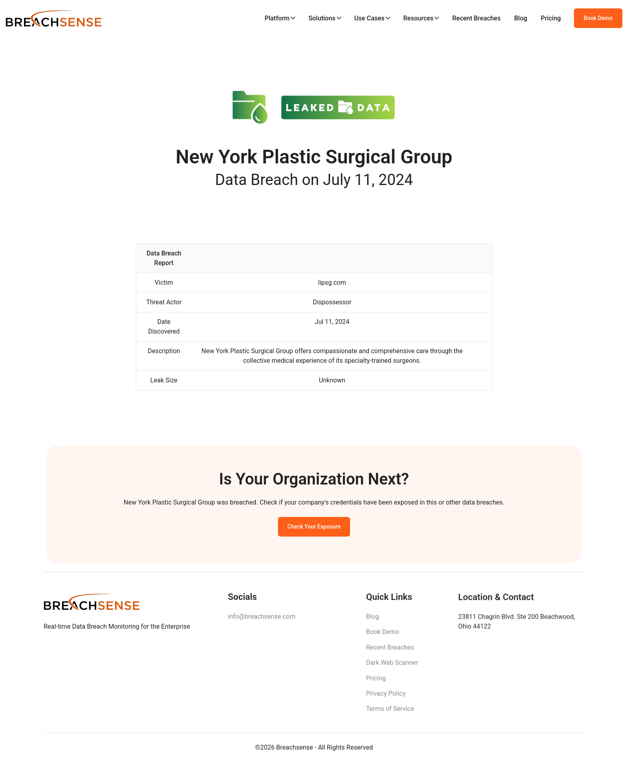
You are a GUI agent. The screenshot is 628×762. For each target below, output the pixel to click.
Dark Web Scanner (392, 666)
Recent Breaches (476, 18)
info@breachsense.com (261, 619)
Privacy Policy (386, 697)
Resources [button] (418, 18)
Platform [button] (277, 18)
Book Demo (598, 18)
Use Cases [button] (369, 18)
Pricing (551, 18)
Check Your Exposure (314, 528)
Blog (520, 18)
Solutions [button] (321, 18)
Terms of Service (390, 712)
